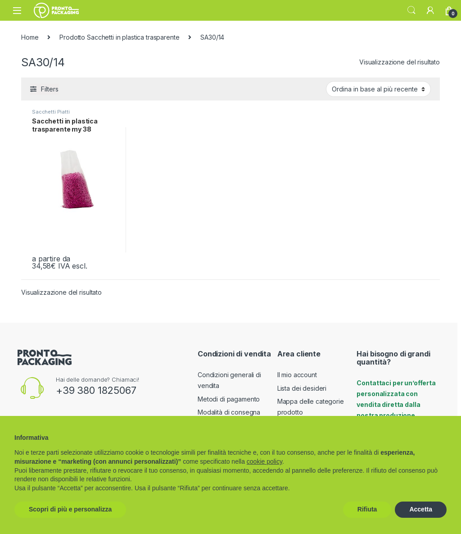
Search (411, 10)
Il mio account (297, 375)
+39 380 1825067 (96, 390)
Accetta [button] (420, 509)
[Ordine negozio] (378, 88)
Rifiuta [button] (367, 509)
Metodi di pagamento (229, 399)
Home (29, 37)
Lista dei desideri (301, 388)
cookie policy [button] (264, 461)
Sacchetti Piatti (51, 112)
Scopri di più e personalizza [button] (70, 509)
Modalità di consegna (229, 412)
